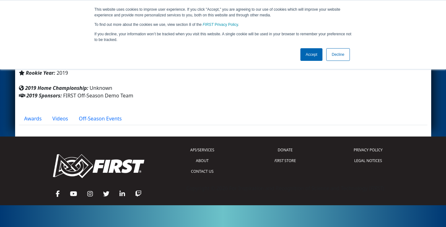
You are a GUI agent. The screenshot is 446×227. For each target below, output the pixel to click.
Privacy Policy (220, 24)
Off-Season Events (100, 118)
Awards (33, 118)
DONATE (285, 150)
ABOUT (202, 160)
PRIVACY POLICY (368, 150)
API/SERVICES (202, 150)
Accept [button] (311, 54)
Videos (60, 118)
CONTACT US (202, 171)
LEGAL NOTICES (368, 160)
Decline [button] (338, 54)
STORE (285, 160)
